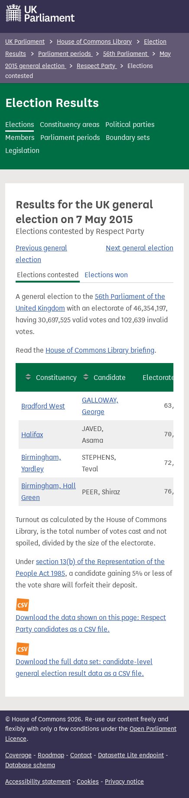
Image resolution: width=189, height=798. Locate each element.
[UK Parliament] (40, 13)
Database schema (30, 765)
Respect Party (97, 66)
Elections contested (47, 275)
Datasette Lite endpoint (131, 755)
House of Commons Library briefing (100, 350)
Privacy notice (124, 781)
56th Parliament (126, 54)
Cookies (88, 781)
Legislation (22, 150)
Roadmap (51, 755)
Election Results (52, 102)
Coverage (18, 755)
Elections (19, 124)
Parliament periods (65, 54)
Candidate (110, 377)
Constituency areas (69, 124)
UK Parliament (25, 41)
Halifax (32, 435)
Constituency (56, 377)
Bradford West (43, 406)
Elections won (106, 275)
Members (19, 137)
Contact (81, 755)
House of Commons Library (94, 41)
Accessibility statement (38, 781)
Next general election (139, 248)
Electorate (159, 377)
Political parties (129, 124)
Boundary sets (128, 137)
